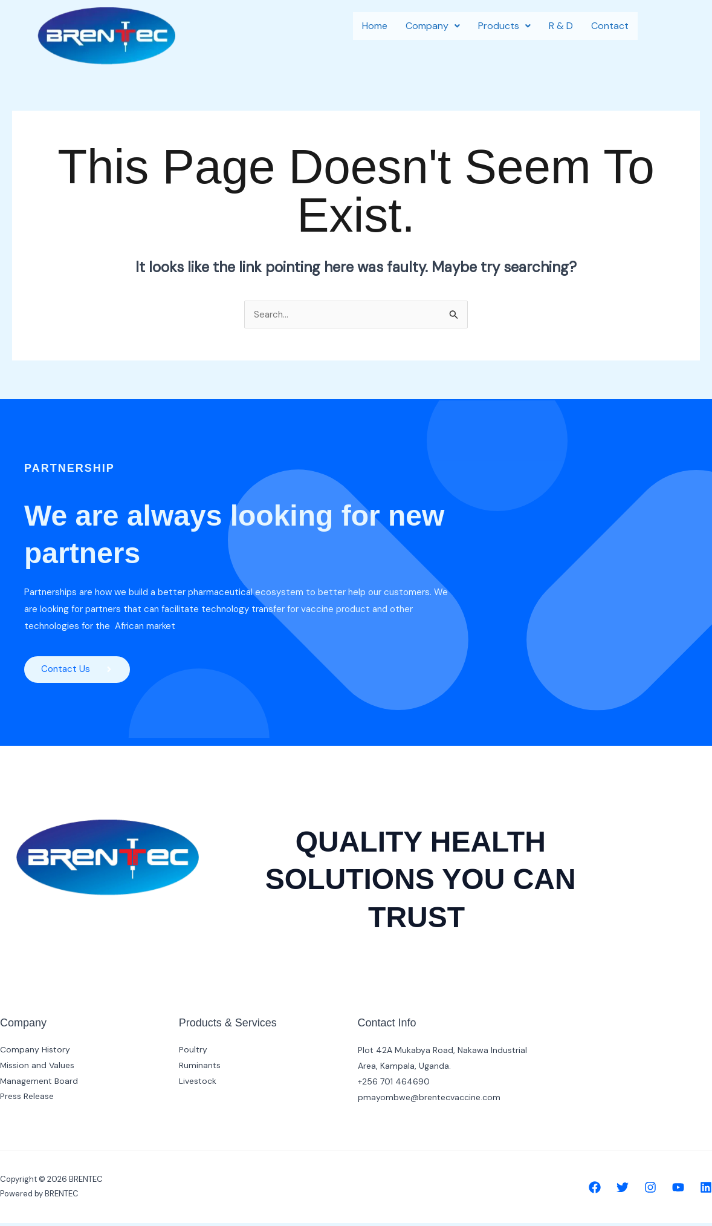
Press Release (27, 1100)
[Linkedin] (706, 1190)
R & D (561, 25)
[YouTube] (678, 1190)
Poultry (193, 1053)
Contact (610, 25)
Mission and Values (37, 1068)
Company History (35, 1053)
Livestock (197, 1084)
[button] (432, 26)
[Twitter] (623, 1190)
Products (504, 25)
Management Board (39, 1084)
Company (433, 25)
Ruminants (200, 1068)
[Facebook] (595, 1190)
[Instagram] (650, 1190)
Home (374, 25)
